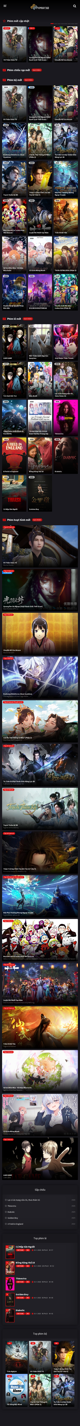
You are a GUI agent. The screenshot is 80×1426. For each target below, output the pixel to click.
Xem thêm (37, 70)
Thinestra (12, 1206)
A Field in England (15, 1224)
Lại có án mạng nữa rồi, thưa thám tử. (24, 1200)
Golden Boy (13, 1218)
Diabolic (11, 1212)
